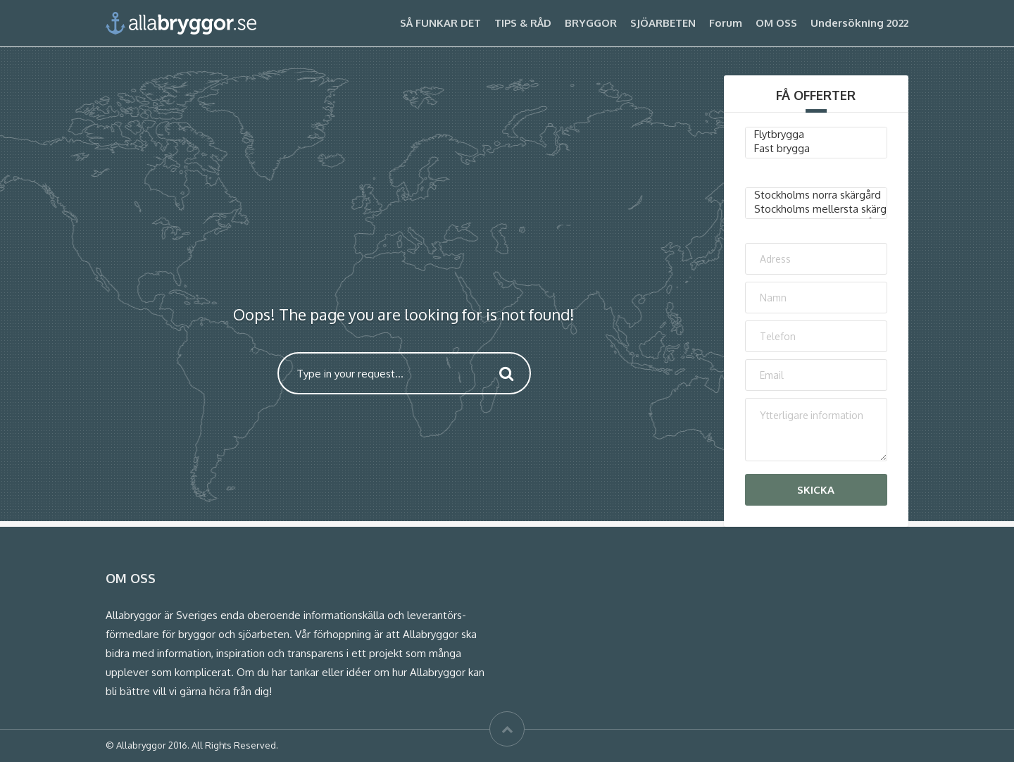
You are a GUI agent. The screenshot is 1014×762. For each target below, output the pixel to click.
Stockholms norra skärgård (816, 195)
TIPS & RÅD (522, 23)
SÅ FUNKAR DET (440, 23)
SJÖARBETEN (663, 23)
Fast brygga (816, 149)
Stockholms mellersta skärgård (816, 209)
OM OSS (776, 23)
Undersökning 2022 (859, 23)
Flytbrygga (816, 134)
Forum (725, 23)
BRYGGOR (591, 23)
